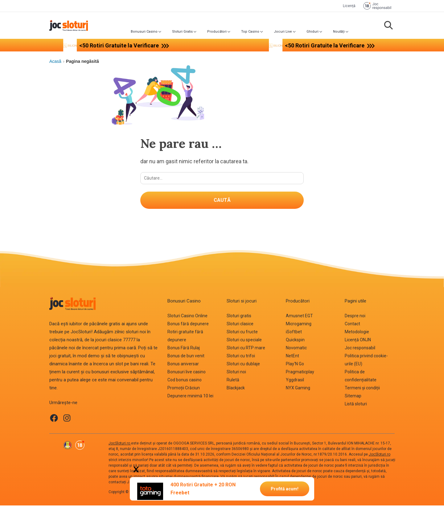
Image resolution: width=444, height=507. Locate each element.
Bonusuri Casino (144, 32)
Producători (217, 32)
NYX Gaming (298, 389)
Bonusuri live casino (186, 373)
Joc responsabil (360, 349)
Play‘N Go (295, 365)
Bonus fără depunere (188, 325)
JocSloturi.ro (120, 445)
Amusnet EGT (299, 317)
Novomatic (296, 349)
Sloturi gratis (239, 317)
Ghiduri (312, 32)
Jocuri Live (283, 32)
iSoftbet (294, 333)
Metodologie (357, 333)
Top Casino (250, 32)
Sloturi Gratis (182, 32)
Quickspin (295, 341)
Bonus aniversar (183, 365)
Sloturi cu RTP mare (246, 349)
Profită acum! (284, 488)
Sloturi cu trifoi (241, 357)
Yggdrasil (295, 381)
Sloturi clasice (240, 325)
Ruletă (233, 381)
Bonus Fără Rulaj (183, 349)
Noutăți (339, 32)
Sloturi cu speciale (244, 341)
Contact (352, 325)
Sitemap (353, 397)
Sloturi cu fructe (242, 333)
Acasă (55, 61)
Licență (349, 6)
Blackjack (236, 389)
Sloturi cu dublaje (243, 365)
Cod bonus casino (184, 381)
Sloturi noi (236, 373)
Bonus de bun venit (185, 357)
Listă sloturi (356, 405)
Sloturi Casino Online (187, 317)
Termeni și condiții (362, 389)
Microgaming (298, 325)
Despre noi (355, 317)
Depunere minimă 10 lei (190, 397)
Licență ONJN (358, 341)
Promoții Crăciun (183, 389)
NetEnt (292, 357)
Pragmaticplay (300, 373)
